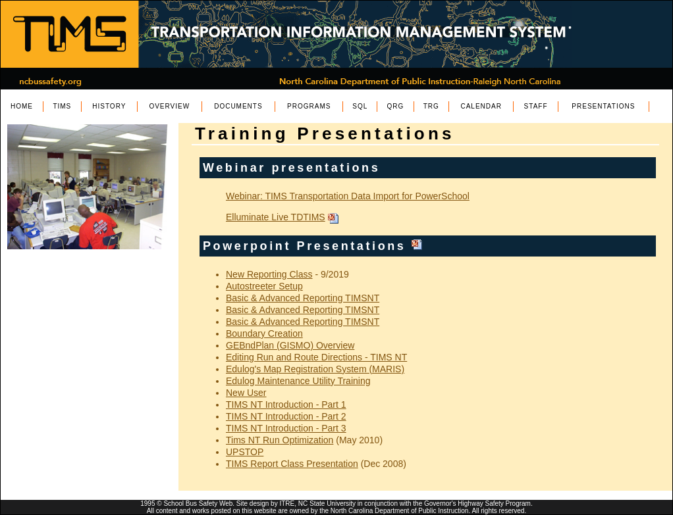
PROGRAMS (309, 106)
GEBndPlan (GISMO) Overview (290, 345)
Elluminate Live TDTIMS (275, 217)
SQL (359, 106)
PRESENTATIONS (603, 106)
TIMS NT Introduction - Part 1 (286, 404)
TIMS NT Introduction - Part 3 (286, 428)
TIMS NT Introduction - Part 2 (286, 416)
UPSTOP (244, 452)
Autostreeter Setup (264, 286)
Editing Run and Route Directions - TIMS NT (316, 357)
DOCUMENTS (238, 106)
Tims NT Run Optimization (279, 440)
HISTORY (109, 106)
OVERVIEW (169, 106)
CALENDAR (480, 106)
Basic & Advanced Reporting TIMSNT (302, 298)
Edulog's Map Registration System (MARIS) (315, 369)
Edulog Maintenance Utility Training (298, 381)
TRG (431, 106)
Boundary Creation (264, 333)
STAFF (536, 106)
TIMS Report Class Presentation (292, 463)
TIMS (62, 106)
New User (246, 392)
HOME (22, 106)
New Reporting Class (269, 274)
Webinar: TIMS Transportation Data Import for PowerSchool (348, 196)
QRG (395, 106)
